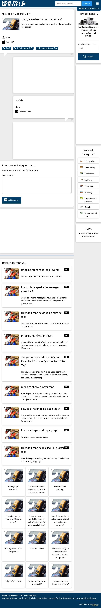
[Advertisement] (43, 75)
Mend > (8, 13)
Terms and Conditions (86, 598)
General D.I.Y (22, 13)
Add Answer (11, 200)
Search (87, 3)
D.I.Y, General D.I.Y (23, 48)
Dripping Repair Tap (47, 48)
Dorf (6, 48)
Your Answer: (8, 175)
